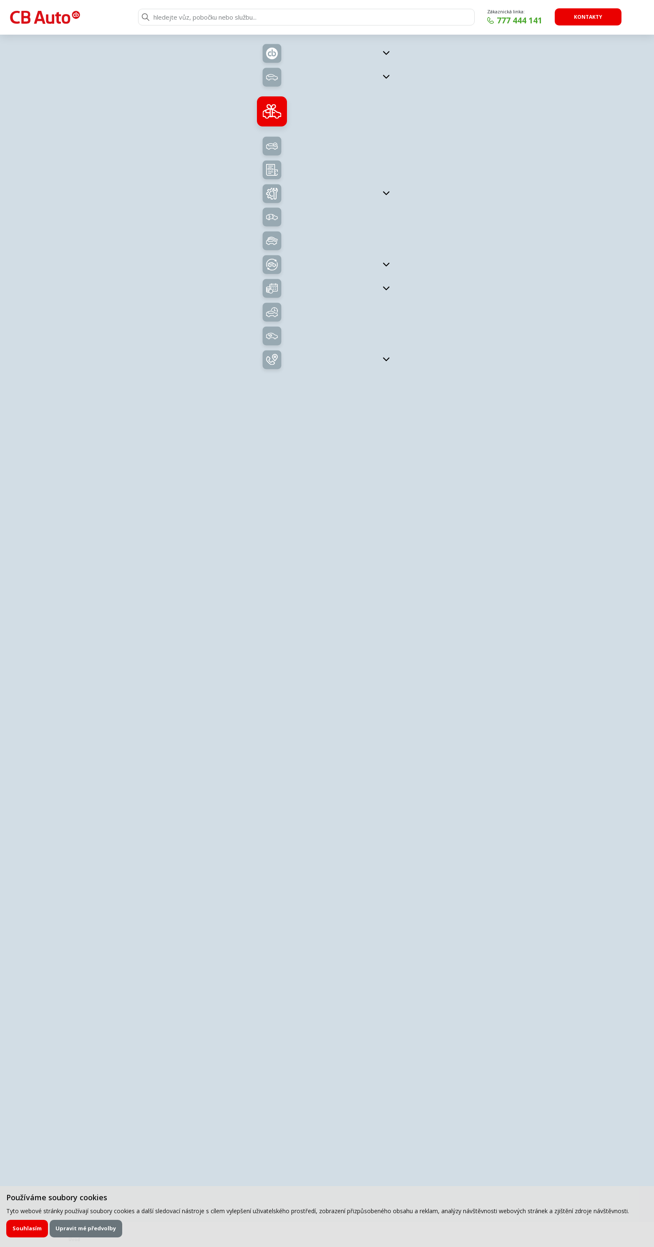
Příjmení (367, 869)
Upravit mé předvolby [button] (85, 1228)
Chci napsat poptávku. (435, 806)
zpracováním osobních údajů (269, 1038)
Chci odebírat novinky (554, 1168)
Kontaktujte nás (530, 332)
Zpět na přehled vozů (130, 57)
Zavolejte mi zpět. (264, 806)
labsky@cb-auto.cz (535, 537)
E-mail (196, 902)
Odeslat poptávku (455, 1038)
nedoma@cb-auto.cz (535, 657)
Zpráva (197, 934)
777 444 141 (519, 20)
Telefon (366, 902)
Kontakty (588, 16)
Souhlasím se (251, 1038)
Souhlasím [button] (27, 1228)
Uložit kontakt (535, 548)
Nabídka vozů (253, 235)
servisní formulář (297, 855)
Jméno (196, 869)
